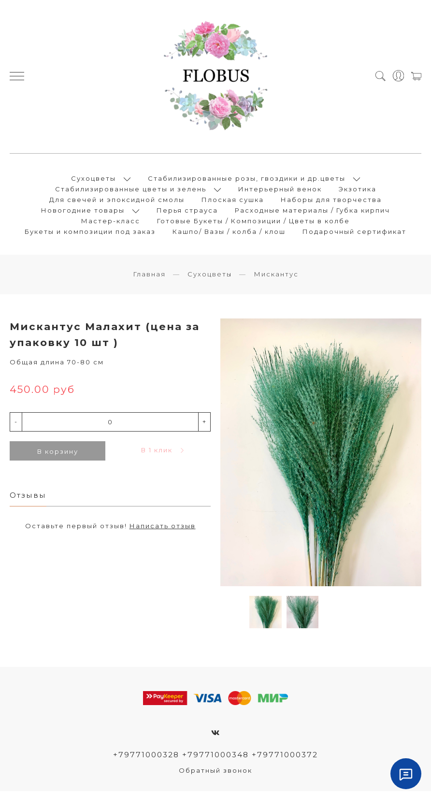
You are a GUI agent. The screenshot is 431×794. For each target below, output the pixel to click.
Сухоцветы (93, 180)
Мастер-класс (110, 222)
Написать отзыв (162, 529)
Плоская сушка (232, 201)
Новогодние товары (83, 212)
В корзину (57, 454)
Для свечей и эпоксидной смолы (117, 201)
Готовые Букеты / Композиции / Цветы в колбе (253, 222)
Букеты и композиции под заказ (90, 233)
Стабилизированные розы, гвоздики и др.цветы (246, 180)
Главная (149, 277)
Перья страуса (187, 212)
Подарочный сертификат (354, 233)
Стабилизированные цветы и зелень (130, 190)
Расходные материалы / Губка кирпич (312, 212)
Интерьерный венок (280, 190)
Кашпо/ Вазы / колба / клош (229, 233)
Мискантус (276, 277)
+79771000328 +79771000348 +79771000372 (215, 757)
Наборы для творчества (331, 201)
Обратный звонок (215, 773)
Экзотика (357, 190)
